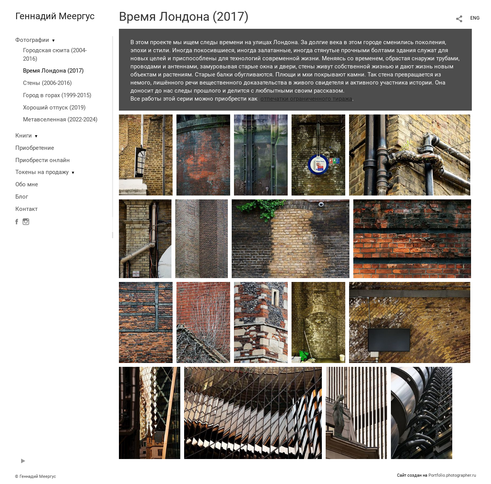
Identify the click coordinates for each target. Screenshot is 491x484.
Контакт (26, 209)
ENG (474, 18)
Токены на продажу (42, 172)
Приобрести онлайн (42, 160)
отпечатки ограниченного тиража (306, 98)
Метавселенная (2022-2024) (60, 119)
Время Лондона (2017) (53, 70)
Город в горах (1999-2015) (57, 95)
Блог (21, 196)
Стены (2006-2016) (47, 83)
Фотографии (32, 39)
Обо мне (26, 184)
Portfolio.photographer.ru (452, 475)
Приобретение (34, 147)
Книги (23, 135)
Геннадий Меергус (55, 16)
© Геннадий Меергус (35, 476)
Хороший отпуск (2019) (54, 107)
